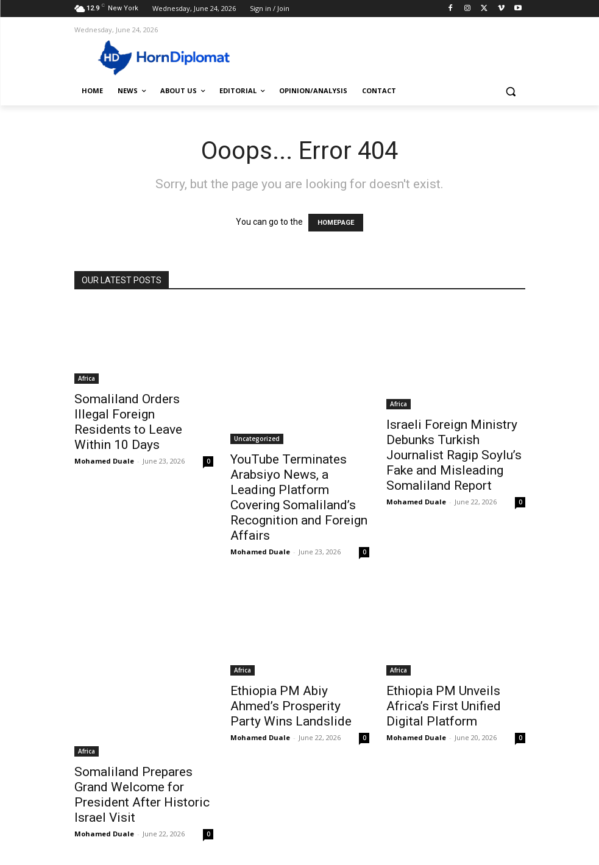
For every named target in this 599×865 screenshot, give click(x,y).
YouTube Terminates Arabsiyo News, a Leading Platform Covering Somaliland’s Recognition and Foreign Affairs (298, 497)
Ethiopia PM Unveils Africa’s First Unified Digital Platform (443, 706)
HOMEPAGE (335, 223)
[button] (511, 91)
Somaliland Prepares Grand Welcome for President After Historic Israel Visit (142, 794)
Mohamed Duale (104, 460)
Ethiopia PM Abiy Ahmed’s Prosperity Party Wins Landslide (291, 706)
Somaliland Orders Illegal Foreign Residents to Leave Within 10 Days (128, 422)
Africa (86, 378)
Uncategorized (257, 438)
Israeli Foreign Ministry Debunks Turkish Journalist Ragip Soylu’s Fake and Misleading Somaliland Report (454, 455)
